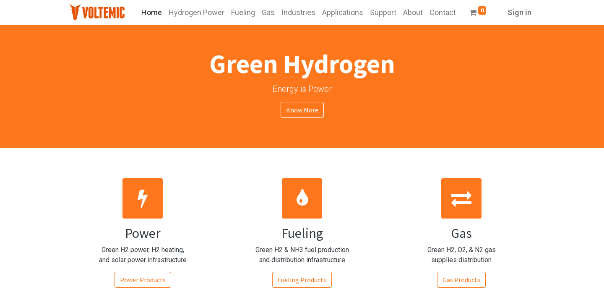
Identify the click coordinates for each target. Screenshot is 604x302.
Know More (302, 110)
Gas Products (461, 280)
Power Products (143, 280)
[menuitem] (151, 12)
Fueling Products (302, 280)
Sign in (519, 12)
